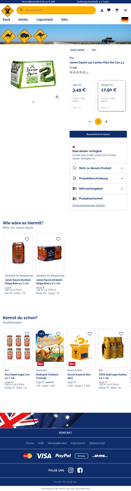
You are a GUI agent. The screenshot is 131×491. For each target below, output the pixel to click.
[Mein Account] (102, 10)
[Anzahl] (98, 121)
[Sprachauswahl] (125, 20)
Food (6, 19)
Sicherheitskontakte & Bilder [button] (88, 205)
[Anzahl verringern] (106, 121)
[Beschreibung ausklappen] (98, 178)
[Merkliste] (109, 10)
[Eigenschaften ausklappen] (98, 168)
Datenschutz (97, 443)
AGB (41, 443)
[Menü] (125, 10)
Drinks (23, 19)
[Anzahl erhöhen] (90, 121)
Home (30, 443)
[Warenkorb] (117, 10)
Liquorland (45, 19)
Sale (64, 19)
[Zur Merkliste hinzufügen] (27, 239)
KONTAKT (65, 432)
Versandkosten (57, 443)
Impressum (78, 443)
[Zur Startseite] (7, 16)
